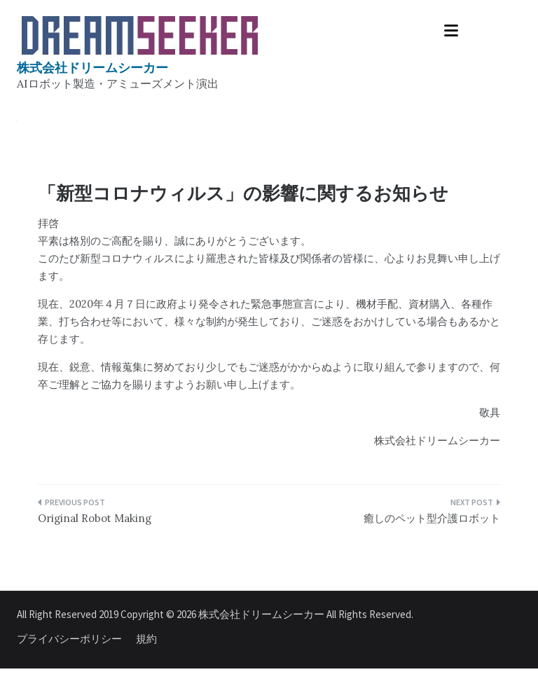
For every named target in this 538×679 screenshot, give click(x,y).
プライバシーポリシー (69, 638)
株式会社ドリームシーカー (92, 68)
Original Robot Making (94, 518)
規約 (146, 638)
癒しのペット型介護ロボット (432, 518)
